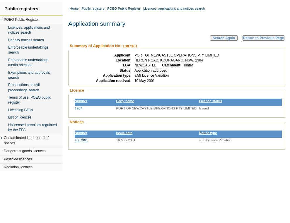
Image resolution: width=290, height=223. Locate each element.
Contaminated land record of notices (26, 140)
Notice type (208, 133)
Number (81, 101)
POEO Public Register (21, 20)
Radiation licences (18, 167)
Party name (125, 101)
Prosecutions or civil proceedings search (24, 87)
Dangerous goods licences (25, 151)
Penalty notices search (26, 40)
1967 (78, 108)
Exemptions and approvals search (29, 75)
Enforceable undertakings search (28, 49)
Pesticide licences (18, 159)
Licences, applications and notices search (29, 30)
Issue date (124, 133)
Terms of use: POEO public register (29, 99)
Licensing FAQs (20, 110)
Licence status (210, 101)
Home (74, 8)
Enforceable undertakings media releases (28, 62)
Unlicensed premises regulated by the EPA (32, 127)
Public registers (21, 8)
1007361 (81, 140)
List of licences (19, 117)
